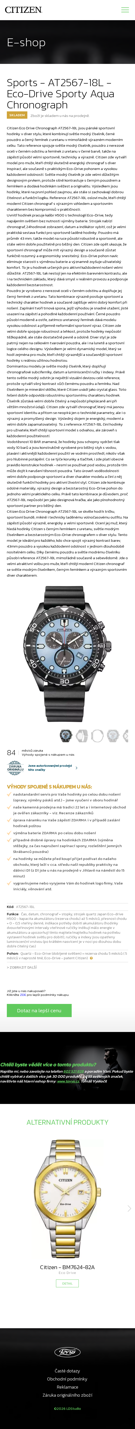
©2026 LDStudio (67, 1408)
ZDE (23, 994)
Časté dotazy (67, 1370)
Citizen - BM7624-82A (67, 1267)
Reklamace (67, 1387)
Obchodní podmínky (67, 1378)
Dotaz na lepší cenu (39, 1010)
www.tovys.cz (68, 1081)
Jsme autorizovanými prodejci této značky (39, 767)
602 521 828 (73, 1071)
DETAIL (67, 1283)
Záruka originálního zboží (67, 1395)
